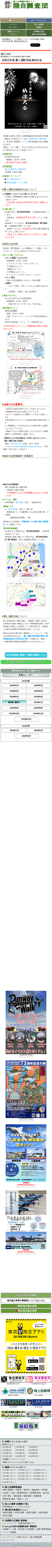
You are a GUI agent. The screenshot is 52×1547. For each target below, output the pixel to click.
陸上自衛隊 (38, 1391)
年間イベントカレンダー (16, 1441)
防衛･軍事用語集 (44, 1529)
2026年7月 (7, 1453)
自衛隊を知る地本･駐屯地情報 (39, 33)
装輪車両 (35, 1490)
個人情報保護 (36, 1537)
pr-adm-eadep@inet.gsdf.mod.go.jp (27, 446)
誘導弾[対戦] (35, 1493)
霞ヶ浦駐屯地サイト (15, 179)
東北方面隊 (7, 1516)
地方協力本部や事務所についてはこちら (26, 1300)
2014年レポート (9, 1479)
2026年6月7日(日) (26, 1055)
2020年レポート (25, 1473)
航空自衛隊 (38, 1403)
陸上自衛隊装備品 (39, 26)
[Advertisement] (26, 830)
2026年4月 (7, 1450)
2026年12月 (34, 1456)
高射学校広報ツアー (27, 1523)
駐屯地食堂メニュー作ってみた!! (16, 1507)
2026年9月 (33, 1453)
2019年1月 (14, 685)
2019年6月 (38, 697)
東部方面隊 (7, 1513)
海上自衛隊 (13, 1403)
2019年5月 (14, 697)
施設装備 (27, 1496)
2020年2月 (38, 730)
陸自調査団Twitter (13, 1380)
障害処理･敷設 (9, 1499)
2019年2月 (38, 685)
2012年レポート (40, 1479)
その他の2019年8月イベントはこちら (26, 662)
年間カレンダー (26, 675)
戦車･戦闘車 (8, 1490)
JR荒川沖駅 (13, 509)
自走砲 (6, 1493)
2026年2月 (20, 1447)
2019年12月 (26, 719)
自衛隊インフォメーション (14, 1459)
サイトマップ (8, 1540)
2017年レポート (25, 1476)
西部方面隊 (31, 1513)
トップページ (8, 1537)
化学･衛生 (7, 1496)
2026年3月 (33, 1447)
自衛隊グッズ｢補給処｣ (26, 1426)
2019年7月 (38, 702)
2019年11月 (38, 714)
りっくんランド (9, 1523)
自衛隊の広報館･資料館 (16, 1520)
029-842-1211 (16, 444)
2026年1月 (7, 1447)
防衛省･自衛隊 (13, 1391)
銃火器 (46, 1493)
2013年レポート (25, 1479)
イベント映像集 (9, 1532)
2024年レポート (9, 1470)
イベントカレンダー (13, 26)
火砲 (13, 1493)
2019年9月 (38, 708)
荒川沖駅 (19, 502)
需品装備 (17, 1496)
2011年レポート (9, 1482)
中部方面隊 (19, 1513)
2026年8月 (20, 1453)
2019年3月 (14, 691)
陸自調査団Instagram (38, 1380)
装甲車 (26, 1490)
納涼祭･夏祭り (14, 702)
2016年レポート (40, 1476)
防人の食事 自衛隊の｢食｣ (17, 1504)
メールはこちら (39, 20)
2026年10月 (7, 1456)
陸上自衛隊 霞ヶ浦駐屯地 (36, 139)
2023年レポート (25, 1470)
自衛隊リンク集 (9, 1529)
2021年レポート (9, 1473)
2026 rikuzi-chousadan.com (27, 1544)
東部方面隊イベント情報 (17, 183)
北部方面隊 (43, 1513)
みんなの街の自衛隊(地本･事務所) (21, 1526)
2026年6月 (33, 1450)
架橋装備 (37, 1496)
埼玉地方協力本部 (26, 1310)
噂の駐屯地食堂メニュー (16, 1510)
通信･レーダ (23, 1499)
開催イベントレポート (13, 33)
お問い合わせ (22, 1537)
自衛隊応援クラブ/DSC (38, 1415)
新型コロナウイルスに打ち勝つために (19, 1462)
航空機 (44, 1490)
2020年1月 (14, 730)
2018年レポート (9, 1476)
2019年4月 (38, 691)
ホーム (14, 20)
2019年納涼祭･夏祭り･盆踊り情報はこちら (26, 655)
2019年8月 (14, 708)
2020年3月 (26, 736)
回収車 (18, 1490)
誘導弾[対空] (22, 1493)
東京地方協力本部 (26, 1306)
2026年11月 (20, 1456)
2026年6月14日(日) (26, 1119)
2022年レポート (40, 1470)
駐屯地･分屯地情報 (26, 1529)
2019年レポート (40, 1473)
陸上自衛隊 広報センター (13, 1415)
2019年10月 (14, 714)
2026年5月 (20, 1450)
